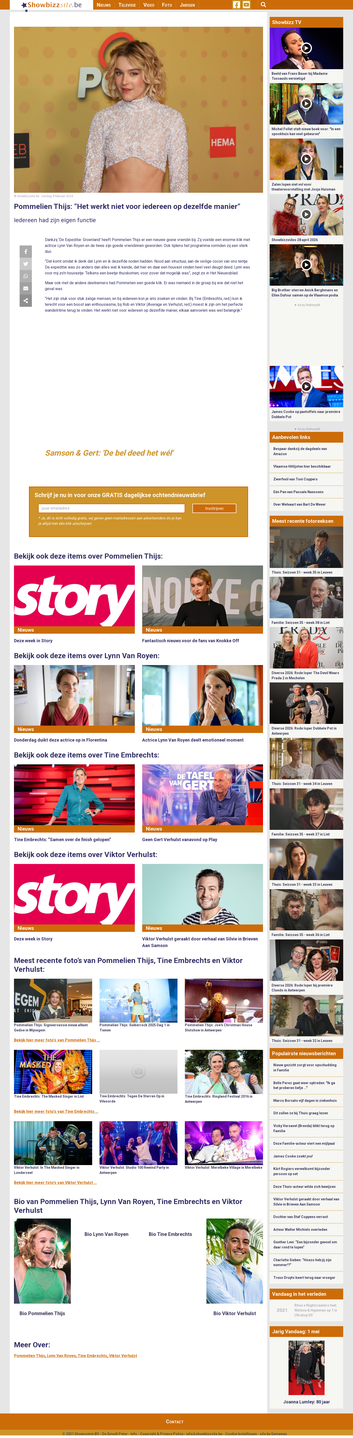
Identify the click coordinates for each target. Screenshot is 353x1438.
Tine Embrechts (92, 1355)
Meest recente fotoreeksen (302, 521)
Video (148, 5)
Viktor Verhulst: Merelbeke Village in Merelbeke (223, 1167)
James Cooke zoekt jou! (293, 1156)
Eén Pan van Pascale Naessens (298, 492)
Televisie (127, 5)
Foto (167, 5)
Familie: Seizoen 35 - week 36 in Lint (301, 935)
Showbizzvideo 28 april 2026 (295, 240)
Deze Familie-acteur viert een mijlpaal (304, 1143)
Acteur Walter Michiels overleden (300, 1230)
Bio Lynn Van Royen (106, 1234)
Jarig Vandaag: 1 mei (295, 1332)
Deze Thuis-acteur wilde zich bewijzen (304, 1187)
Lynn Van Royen (61, 1355)
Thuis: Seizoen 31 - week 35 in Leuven (302, 572)
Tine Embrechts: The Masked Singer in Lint (49, 1096)
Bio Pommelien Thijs (42, 1313)
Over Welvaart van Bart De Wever (299, 504)
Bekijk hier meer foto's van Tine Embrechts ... (56, 1111)
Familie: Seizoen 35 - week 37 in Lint (301, 834)
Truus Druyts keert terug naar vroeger (304, 1278)
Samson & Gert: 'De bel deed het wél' (109, 453)
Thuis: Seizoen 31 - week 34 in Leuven (302, 784)
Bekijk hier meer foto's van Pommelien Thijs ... (57, 1040)
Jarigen (187, 5)
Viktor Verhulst (123, 1355)
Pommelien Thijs (29, 1355)
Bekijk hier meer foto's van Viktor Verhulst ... (55, 1182)
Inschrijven (214, 508)
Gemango (279, 1434)
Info (134, 1434)
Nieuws (104, 5)
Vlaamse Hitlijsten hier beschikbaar (302, 466)
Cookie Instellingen (241, 1434)
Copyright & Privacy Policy (161, 1434)
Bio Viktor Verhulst (235, 1313)
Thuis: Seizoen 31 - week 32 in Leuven (302, 1041)
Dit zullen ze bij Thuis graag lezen (300, 1113)
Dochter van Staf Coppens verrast (300, 1217)
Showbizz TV (286, 22)
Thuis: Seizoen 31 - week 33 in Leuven (302, 884)
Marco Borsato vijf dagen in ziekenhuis (305, 1101)
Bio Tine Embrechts (170, 1234)
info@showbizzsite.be (204, 1434)
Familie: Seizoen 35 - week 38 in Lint (301, 623)
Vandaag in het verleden (299, 1294)
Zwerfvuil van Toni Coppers (295, 479)
